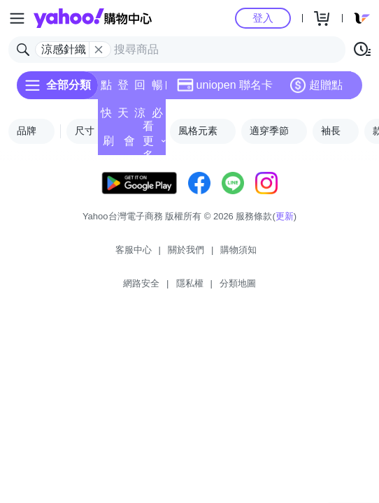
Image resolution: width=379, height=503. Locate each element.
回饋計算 (139, 89)
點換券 (106, 89)
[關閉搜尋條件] (98, 49)
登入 (262, 18)
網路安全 (141, 283)
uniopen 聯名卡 (225, 85)
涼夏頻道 (139, 117)
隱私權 (189, 283)
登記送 (123, 89)
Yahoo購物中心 (93, 18)
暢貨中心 (157, 89)
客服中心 (133, 250)
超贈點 (316, 85)
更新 (285, 216)
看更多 (154, 140)
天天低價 (123, 117)
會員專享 (129, 145)
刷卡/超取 (108, 145)
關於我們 (186, 250)
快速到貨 (106, 117)
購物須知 (238, 250)
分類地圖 (238, 283)
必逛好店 (157, 117)
